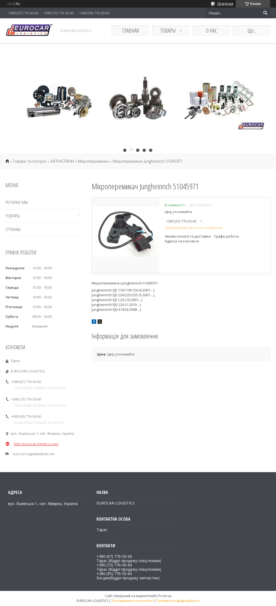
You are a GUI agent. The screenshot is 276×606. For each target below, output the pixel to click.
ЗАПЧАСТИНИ (62, 161)
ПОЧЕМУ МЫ (16, 202)
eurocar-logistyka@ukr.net (33, 454)
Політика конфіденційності (178, 600)
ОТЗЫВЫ (13, 229)
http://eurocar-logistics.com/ (36, 444)
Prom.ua (164, 596)
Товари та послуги (29, 161)
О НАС (211, 30)
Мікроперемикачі (93, 161)
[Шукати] (265, 13)
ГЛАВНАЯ (130, 30)
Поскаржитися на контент (132, 600)
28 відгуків (225, 3)
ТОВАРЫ (168, 30)
